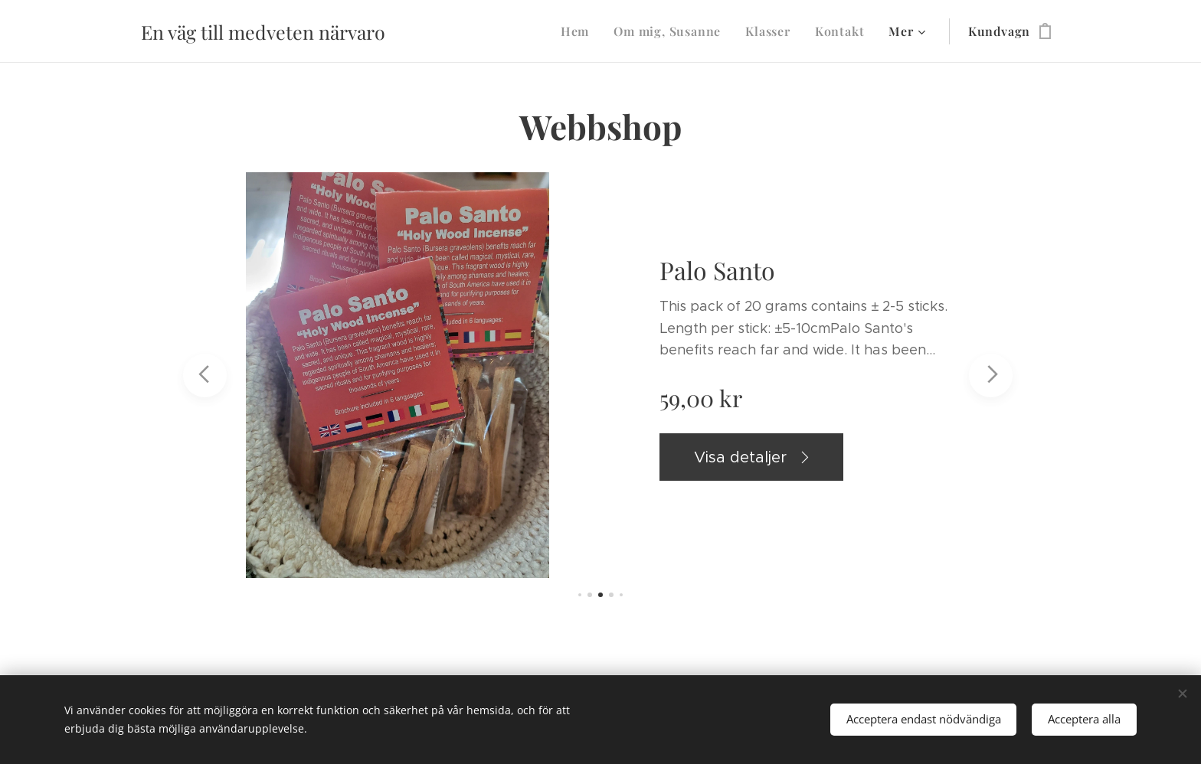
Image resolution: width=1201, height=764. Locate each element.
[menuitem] (579, 31)
